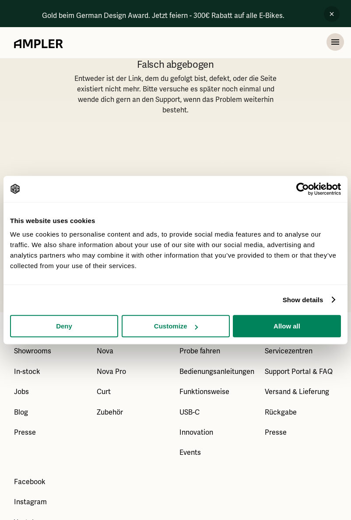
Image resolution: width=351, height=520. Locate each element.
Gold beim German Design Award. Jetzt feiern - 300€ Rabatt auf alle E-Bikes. (163, 15)
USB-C (189, 412)
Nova (105, 351)
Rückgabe (281, 412)
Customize (176, 326)
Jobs (21, 391)
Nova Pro (111, 371)
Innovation (196, 432)
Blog (21, 412)
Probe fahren (199, 351)
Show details (303, 300)
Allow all (287, 326)
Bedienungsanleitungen (216, 371)
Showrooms (32, 351)
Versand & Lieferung (297, 391)
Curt (104, 391)
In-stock (27, 371)
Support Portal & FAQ (299, 371)
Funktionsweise (204, 391)
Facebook (30, 482)
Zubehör (110, 412)
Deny (64, 326)
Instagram (30, 502)
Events (190, 452)
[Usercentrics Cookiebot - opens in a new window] (302, 188)
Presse (25, 432)
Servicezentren (288, 351)
